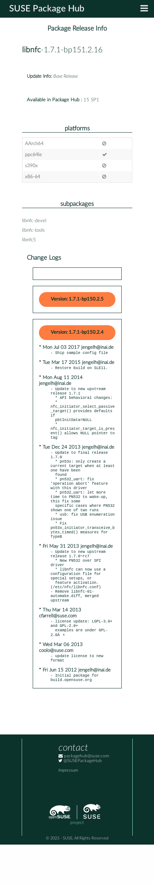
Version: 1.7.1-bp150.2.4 (77, 332)
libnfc (31, 50)
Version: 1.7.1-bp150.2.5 (77, 299)
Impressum (68, 810)
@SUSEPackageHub (80, 800)
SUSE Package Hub (47, 8)
